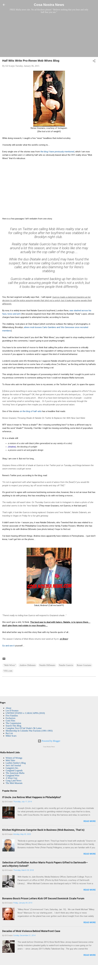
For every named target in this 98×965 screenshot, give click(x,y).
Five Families (12, 715)
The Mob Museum (14, 783)
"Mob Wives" (10, 665)
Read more (90, 821)
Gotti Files (10, 720)
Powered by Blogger (49, 741)
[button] (94, 61)
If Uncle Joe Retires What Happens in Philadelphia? (31, 797)
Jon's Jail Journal (13, 765)
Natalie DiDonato (47, 665)
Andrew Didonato (27, 665)
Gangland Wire (12, 775)
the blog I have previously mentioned (57, 151)
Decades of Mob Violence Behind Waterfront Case (31, 931)
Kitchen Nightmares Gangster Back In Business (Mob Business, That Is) (43, 829)
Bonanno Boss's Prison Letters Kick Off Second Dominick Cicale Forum (43, 898)
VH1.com (8, 671)
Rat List (9, 733)
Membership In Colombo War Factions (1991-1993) (29, 731)
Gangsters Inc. (12, 768)
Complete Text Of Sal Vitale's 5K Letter (24, 728)
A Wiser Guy (11, 778)
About (8, 708)
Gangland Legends (14, 770)
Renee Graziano (84, 665)
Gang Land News (13, 780)
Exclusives (10, 718)
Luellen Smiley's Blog (16, 763)
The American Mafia (15, 773)
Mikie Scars (11, 736)
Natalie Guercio (66, 665)
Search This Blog (13, 725)
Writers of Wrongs (14, 758)
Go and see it (8, 645)
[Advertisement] (49, 35)
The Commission (13, 723)
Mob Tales (10, 760)
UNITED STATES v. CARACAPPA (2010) (25, 713)
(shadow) (12, 447)
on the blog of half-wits (31, 411)
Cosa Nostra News (49, 5)
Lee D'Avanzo (12, 710)
